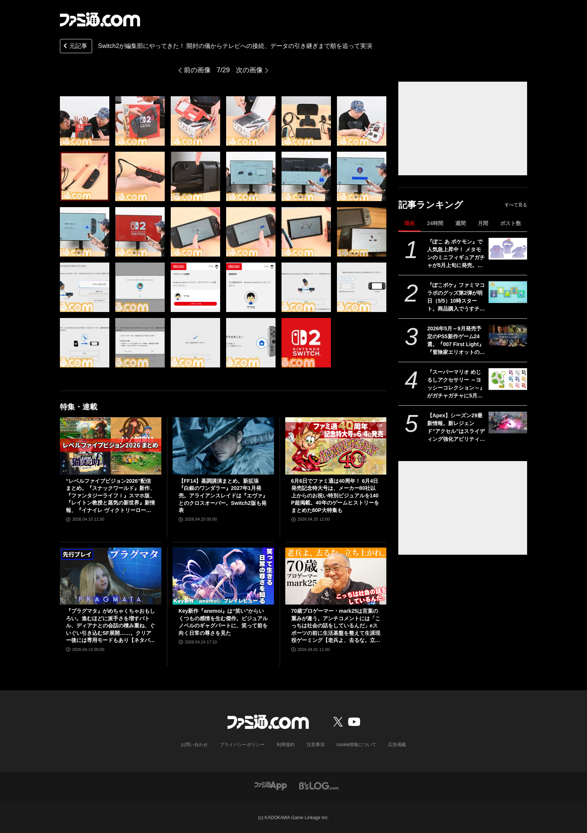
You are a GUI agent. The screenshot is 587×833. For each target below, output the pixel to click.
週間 (460, 223)
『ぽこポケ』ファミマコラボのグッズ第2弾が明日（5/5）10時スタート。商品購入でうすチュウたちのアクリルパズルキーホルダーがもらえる (456, 297)
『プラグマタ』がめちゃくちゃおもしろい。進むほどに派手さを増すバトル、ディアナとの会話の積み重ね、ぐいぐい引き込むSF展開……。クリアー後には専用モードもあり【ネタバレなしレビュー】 (110, 626)
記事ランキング (430, 205)
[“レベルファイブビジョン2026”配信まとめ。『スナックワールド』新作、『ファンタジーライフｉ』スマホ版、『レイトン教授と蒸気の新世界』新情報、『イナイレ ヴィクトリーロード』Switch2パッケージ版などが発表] (110, 445)
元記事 (74, 47)
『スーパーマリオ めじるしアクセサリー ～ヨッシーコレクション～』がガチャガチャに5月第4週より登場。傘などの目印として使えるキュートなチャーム (456, 384)
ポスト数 (510, 223)
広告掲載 (397, 744)
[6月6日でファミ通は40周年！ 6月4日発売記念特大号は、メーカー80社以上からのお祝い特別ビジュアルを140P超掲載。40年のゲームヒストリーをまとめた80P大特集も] (336, 445)
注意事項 (316, 744)
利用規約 (286, 744)
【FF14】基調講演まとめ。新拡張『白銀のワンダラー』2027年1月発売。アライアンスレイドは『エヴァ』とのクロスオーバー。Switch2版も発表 (223, 495)
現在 (409, 223)
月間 (483, 223)
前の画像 (197, 70)
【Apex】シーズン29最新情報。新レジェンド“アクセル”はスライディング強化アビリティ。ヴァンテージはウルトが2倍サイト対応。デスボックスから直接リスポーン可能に (456, 427)
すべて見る (516, 205)
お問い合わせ (194, 744)
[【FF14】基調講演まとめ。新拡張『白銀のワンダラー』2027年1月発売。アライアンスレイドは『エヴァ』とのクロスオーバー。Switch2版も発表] (223, 445)
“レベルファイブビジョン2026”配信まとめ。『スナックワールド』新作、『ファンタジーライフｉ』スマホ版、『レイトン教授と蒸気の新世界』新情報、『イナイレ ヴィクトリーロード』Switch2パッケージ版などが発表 (110, 496)
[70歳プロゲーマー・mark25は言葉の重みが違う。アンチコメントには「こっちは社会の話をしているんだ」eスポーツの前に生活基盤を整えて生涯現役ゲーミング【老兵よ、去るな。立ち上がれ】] (336, 576)
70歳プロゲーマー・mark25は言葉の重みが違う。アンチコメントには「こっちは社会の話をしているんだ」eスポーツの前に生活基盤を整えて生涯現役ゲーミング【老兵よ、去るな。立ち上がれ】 (335, 626)
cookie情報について (357, 744)
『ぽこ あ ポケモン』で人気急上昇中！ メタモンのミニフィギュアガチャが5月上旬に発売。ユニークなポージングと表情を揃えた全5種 (456, 254)
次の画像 (249, 70)
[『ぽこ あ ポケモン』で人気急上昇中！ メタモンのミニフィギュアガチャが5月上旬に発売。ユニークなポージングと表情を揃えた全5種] (508, 249)
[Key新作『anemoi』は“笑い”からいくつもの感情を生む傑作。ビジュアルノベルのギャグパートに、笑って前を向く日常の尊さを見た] (223, 576)
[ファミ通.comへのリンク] (100, 19)
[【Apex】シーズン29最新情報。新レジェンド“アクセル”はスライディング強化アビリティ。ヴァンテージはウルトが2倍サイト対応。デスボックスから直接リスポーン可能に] (508, 422)
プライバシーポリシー (242, 744)
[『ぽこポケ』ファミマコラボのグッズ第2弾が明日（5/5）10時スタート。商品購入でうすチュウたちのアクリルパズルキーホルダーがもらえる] (508, 292)
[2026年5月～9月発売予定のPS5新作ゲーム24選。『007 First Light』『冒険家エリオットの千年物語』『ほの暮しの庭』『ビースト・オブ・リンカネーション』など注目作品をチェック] (508, 335)
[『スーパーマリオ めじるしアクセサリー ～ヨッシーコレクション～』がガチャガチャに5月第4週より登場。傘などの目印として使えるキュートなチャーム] (508, 379)
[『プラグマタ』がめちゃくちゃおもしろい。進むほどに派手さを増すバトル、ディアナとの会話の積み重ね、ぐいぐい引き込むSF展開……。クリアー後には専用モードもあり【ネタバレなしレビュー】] (110, 576)
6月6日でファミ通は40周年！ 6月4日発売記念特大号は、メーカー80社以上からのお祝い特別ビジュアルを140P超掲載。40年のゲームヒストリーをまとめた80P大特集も (335, 495)
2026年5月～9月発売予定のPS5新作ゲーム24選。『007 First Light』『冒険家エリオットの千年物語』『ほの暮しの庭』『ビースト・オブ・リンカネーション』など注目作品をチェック (456, 340)
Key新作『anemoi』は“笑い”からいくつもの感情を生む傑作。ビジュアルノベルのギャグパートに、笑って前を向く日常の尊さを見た (223, 622)
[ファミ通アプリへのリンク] (271, 785)
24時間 (435, 223)
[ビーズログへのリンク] (318, 785)
